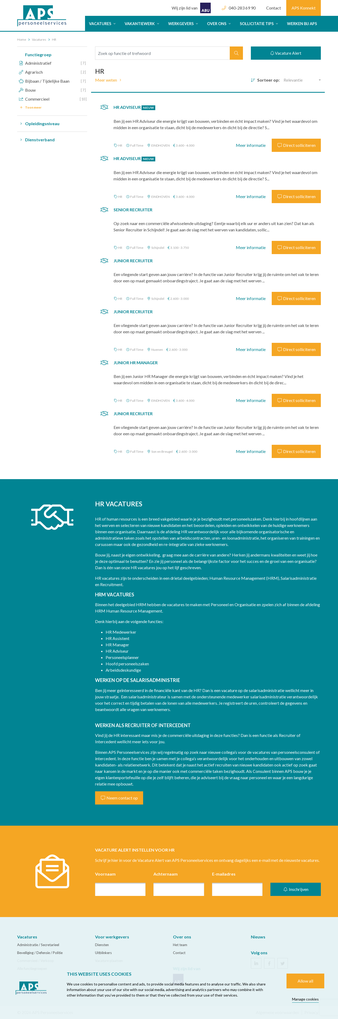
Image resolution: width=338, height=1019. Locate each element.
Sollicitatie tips (259, 23)
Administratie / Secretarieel (38, 945)
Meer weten (109, 79)
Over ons (219, 23)
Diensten (102, 945)
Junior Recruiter (133, 260)
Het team (180, 945)
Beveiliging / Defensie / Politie (40, 953)
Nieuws (258, 936)
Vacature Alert (285, 52)
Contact (273, 7)
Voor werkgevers (112, 936)
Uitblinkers (103, 953)
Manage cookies (305, 999)
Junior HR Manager (136, 362)
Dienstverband (36, 140)
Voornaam (105, 873)
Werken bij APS (302, 23)
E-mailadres (224, 873)
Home (21, 39)
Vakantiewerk (142, 23)
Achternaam (165, 873)
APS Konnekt (304, 7)
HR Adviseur (134, 107)
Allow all (305, 980)
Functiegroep (38, 54)
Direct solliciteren (296, 145)
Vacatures (103, 23)
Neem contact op (119, 797)
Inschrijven (295, 889)
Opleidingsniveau (38, 124)
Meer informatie (251, 145)
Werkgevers (183, 23)
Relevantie (293, 79)
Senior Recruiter (133, 209)
